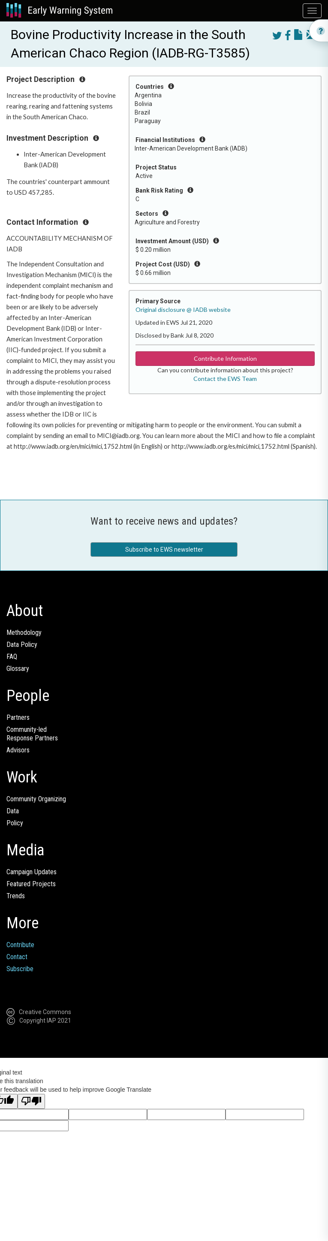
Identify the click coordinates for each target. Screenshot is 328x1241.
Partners (18, 717)
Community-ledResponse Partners (32, 733)
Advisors (18, 750)
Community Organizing (36, 799)
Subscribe (19, 969)
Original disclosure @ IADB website (183, 309)
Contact (16, 957)
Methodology (24, 632)
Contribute (20, 945)
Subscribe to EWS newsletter (164, 549)
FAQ (11, 656)
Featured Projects (31, 884)
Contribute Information (225, 358)
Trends (15, 896)
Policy (14, 823)
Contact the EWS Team (225, 378)
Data (12, 811)
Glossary (17, 668)
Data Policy (21, 644)
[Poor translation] (31, 1101)
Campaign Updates (31, 872)
